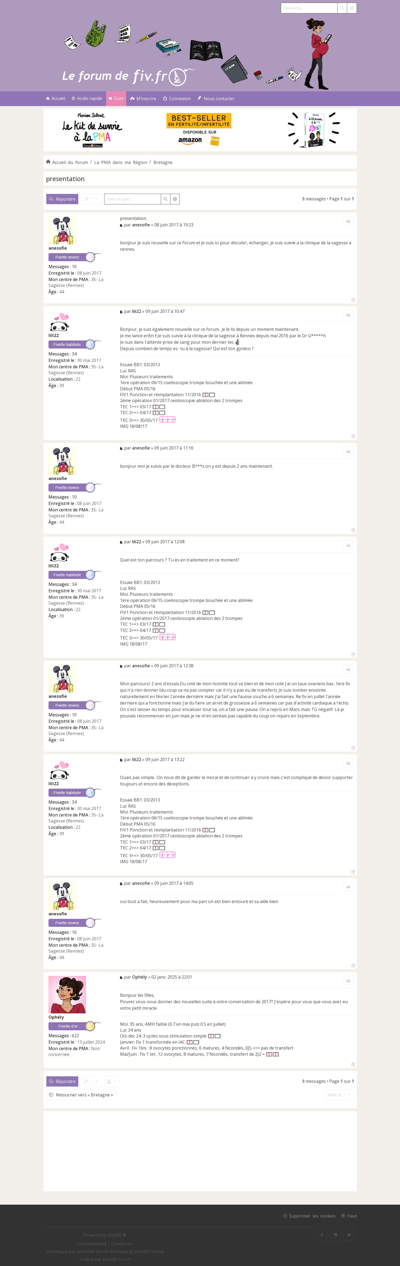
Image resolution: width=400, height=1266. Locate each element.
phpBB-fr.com (117, 1259)
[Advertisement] (200, 1151)
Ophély (56, 1017)
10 (74, 266)
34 (74, 354)
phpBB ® (117, 1235)
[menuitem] (143, 98)
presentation (65, 178)
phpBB (84, 1251)
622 (75, 1036)
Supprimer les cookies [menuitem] (312, 1215)
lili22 (53, 335)
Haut (352, 1215)
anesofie (57, 248)
